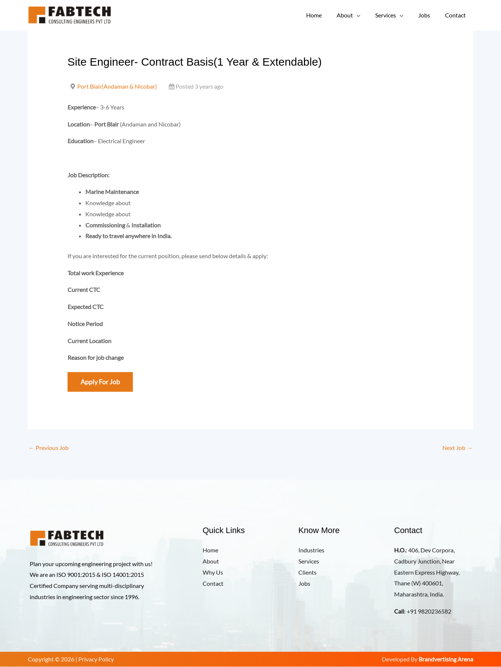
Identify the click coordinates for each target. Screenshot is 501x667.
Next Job (457, 447)
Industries (311, 550)
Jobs (429, 15)
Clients (307, 572)
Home (327, 15)
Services (393, 15)
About (355, 15)
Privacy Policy (96, 659)
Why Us (213, 572)
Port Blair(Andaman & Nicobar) (117, 86)
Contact (456, 15)
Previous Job (49, 447)
